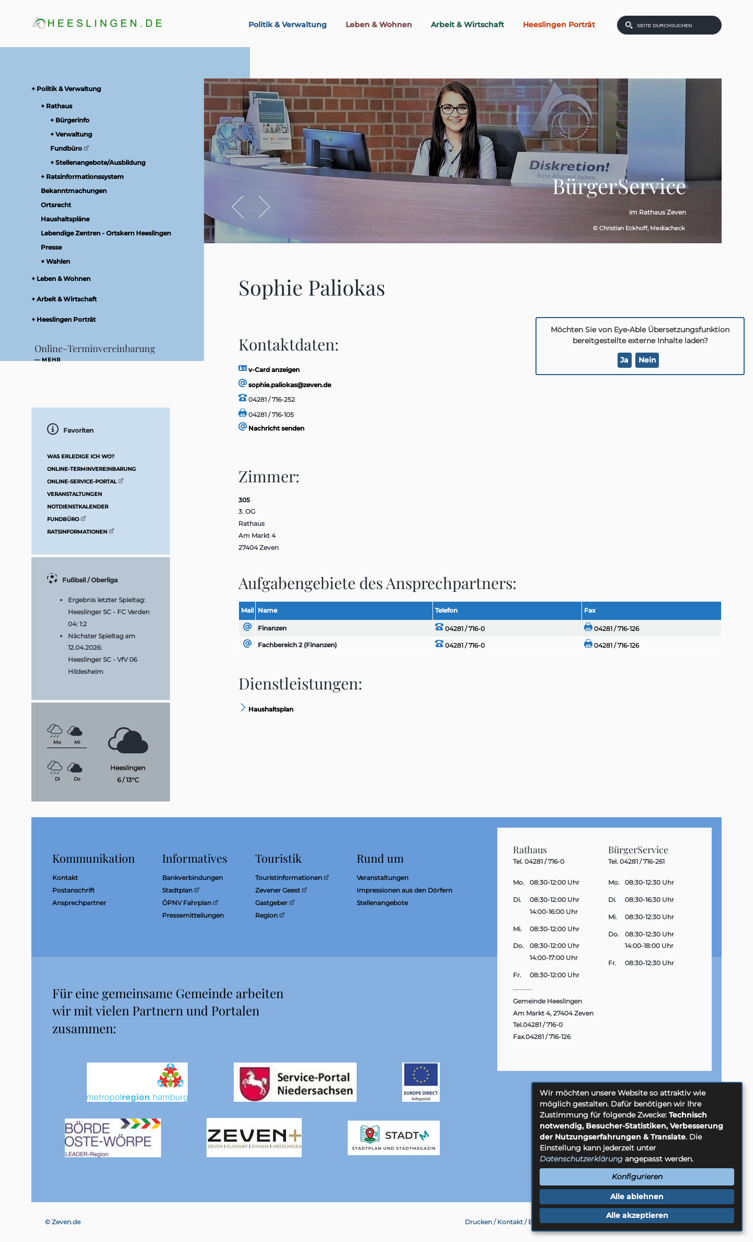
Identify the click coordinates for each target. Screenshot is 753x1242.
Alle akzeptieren (637, 1215)
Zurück (243, 207)
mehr (51, 360)
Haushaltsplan (265, 709)
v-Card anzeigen (269, 370)
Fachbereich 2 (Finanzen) (297, 645)
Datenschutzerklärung (581, 1159)
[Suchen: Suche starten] (629, 25)
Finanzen (272, 628)
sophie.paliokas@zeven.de (284, 385)
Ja (624, 360)
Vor (258, 207)
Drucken (478, 1222)
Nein (647, 360)
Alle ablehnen (637, 1196)
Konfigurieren (637, 1176)
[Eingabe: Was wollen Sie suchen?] (676, 25)
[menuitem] (109, 88)
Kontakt (510, 1222)
